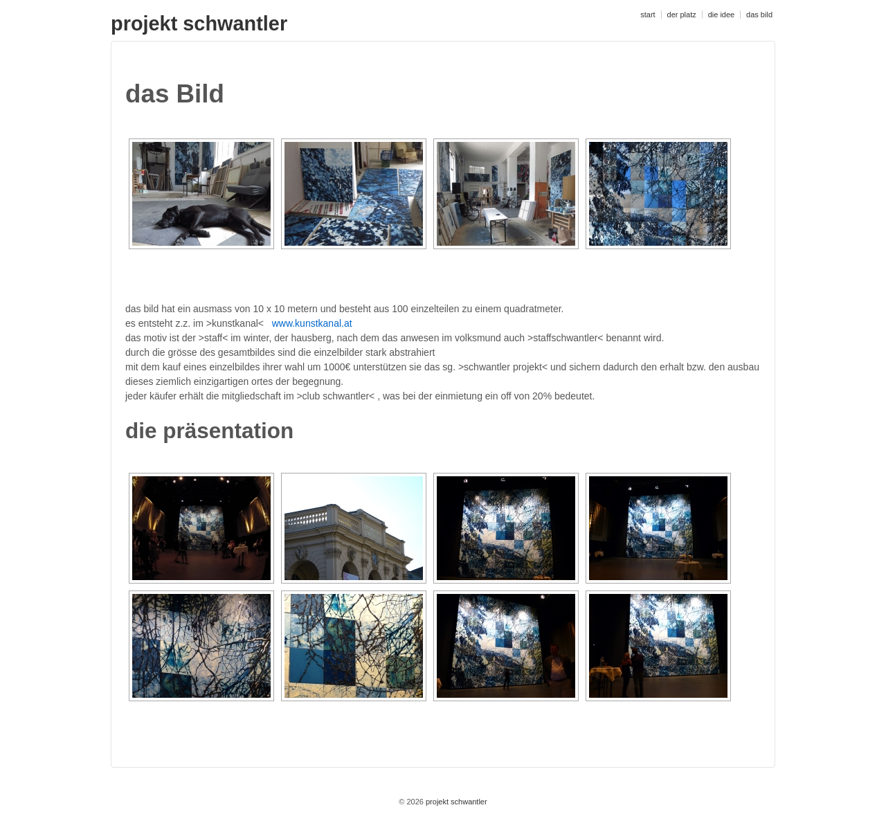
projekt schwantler (199, 23)
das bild (759, 14)
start (647, 14)
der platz (681, 14)
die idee (721, 14)
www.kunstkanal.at (312, 323)
